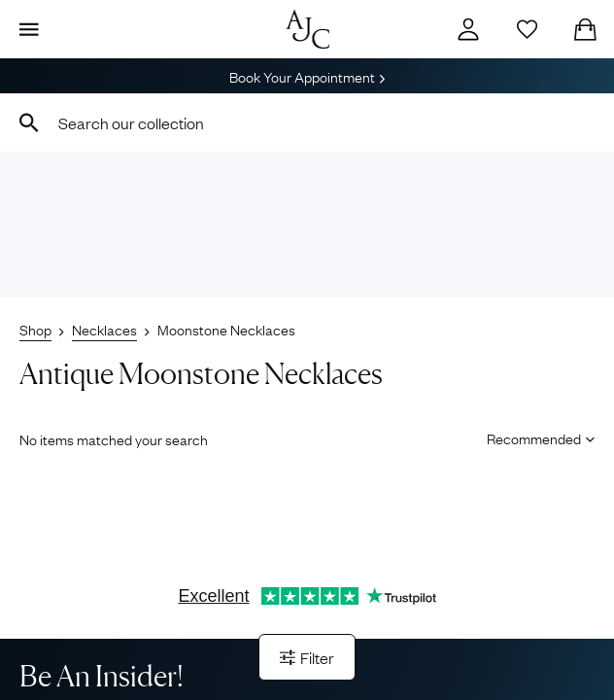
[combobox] (307, 122)
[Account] (468, 29)
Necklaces (104, 328)
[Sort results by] (534, 437)
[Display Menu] (29, 29)
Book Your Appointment (307, 76)
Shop (35, 328)
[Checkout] (585, 29)
